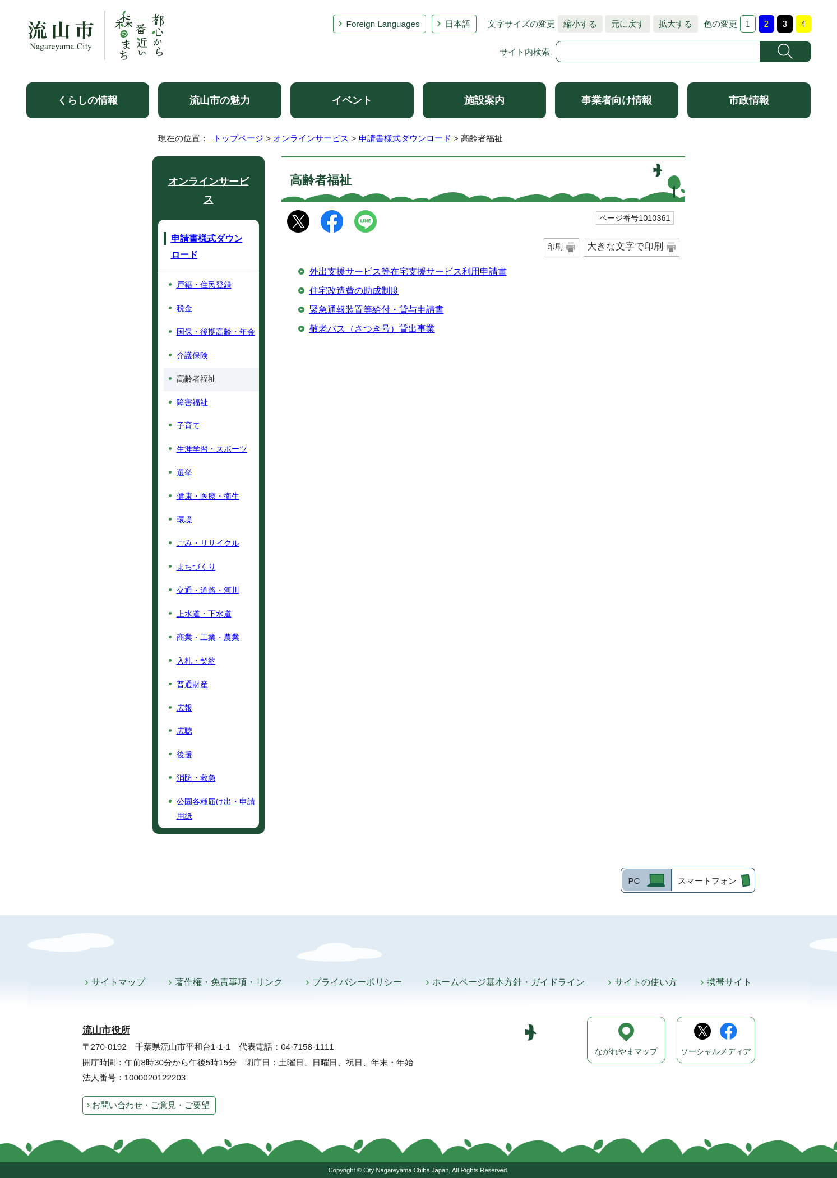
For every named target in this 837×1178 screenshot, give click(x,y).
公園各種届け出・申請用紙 (216, 808)
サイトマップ (118, 982)
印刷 (555, 246)
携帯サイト (729, 982)
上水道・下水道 (204, 613)
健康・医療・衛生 (208, 495)
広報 (184, 707)
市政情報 (749, 100)
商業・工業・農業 (208, 637)
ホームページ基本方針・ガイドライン (508, 982)
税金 (184, 308)
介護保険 (192, 355)
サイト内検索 (525, 52)
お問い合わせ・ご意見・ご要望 (151, 1105)
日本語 (457, 24)
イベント (352, 100)
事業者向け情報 (616, 100)
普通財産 (192, 684)
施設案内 (484, 100)
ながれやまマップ (626, 1051)
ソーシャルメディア (716, 1051)
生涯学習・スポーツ (212, 448)
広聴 (184, 730)
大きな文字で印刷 (625, 246)
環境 (184, 519)
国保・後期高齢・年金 (216, 331)
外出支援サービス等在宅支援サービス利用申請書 (408, 271)
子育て (188, 425)
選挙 (184, 472)
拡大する (672, 24)
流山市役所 (106, 1030)
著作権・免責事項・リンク (229, 982)
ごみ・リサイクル (208, 543)
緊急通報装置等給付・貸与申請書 (376, 309)
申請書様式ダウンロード (405, 138)
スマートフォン (707, 880)
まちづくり (196, 566)
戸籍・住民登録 (204, 284)
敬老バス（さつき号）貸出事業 (372, 328)
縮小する (577, 24)
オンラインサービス (311, 138)
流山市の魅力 (219, 100)
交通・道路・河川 (208, 590)
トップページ (238, 138)
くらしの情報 (87, 100)
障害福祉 (192, 402)
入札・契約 (196, 660)
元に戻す (625, 24)
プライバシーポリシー (357, 982)
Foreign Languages (383, 24)
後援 (184, 754)
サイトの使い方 (645, 982)
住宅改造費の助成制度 (354, 290)
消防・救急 (196, 777)
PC (634, 880)
